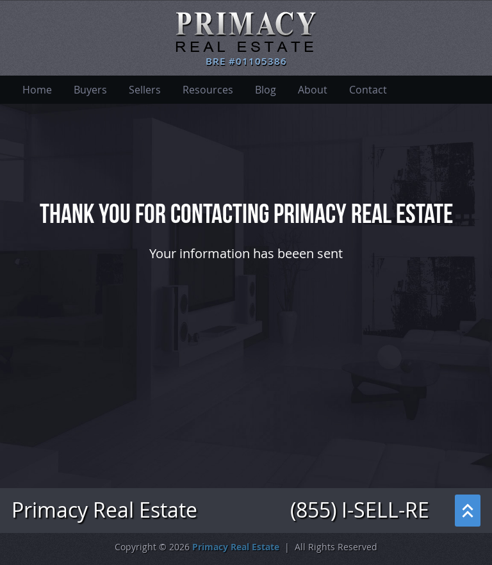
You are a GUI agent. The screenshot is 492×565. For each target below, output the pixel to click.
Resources (208, 90)
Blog (265, 90)
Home (37, 90)
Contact (368, 90)
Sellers (145, 90)
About (312, 90)
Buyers (90, 90)
